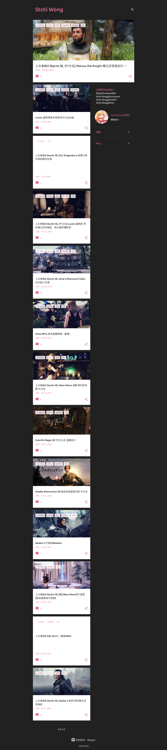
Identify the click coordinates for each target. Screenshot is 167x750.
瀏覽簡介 (115, 119)
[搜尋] (132, 9)
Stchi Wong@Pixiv (105, 103)
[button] (130, 77)
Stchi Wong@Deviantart (108, 96)
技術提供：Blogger (83, 739)
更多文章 (61, 729)
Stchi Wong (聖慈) (120, 114)
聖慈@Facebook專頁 (106, 93)
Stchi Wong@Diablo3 (106, 99)
